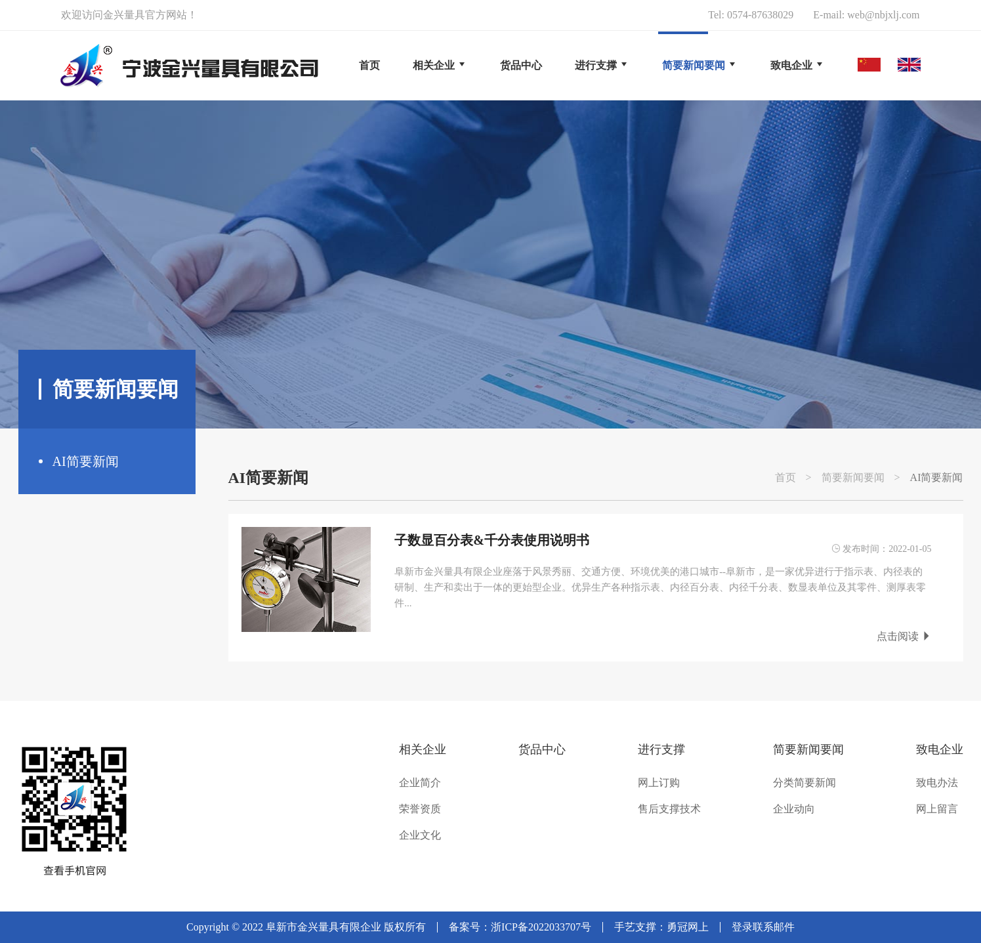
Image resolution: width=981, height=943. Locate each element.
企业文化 (420, 835)
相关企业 (422, 749)
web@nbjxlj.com (883, 14)
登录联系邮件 (763, 927)
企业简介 (420, 783)
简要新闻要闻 (853, 477)
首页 (369, 65)
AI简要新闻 (85, 461)
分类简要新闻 (804, 783)
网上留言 (937, 809)
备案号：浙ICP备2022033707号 (520, 927)
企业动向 (794, 809)
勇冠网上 (688, 927)
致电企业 (939, 749)
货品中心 (542, 749)
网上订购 (659, 783)
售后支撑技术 (669, 809)
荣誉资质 (420, 809)
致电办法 (937, 783)
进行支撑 (661, 749)
